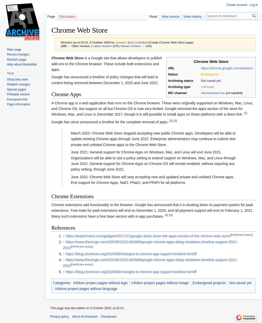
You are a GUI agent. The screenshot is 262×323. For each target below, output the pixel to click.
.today (248, 234)
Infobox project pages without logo (100, 283)
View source (170, 16)
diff (115, 46)
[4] (166, 215)
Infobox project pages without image (160, 283)
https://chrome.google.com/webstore (227, 68)
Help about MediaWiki (22, 64)
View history (192, 16)
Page (51, 16)
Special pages (16, 89)
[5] (170, 215)
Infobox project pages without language (86, 289)
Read (153, 16)
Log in (253, 5)
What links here (17, 79)
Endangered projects (209, 283)
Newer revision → (133, 46)
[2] (171, 120)
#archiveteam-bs (213, 93)
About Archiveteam (85, 316)
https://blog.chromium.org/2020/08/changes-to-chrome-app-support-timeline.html (130, 254)
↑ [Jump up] (64, 236)
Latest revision (102, 46)
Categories (61, 283)
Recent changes (18, 54)
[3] (175, 120)
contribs (141, 42)
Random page (16, 59)
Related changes (18, 84)
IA (232, 234)
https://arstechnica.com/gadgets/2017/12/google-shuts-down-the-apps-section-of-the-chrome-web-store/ (148, 236)
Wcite (239, 234)
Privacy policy (59, 316)
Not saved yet (241, 283)
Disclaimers (109, 316)
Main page (14, 49)
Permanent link (17, 99)
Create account (236, 5)
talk (131, 42)
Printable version (18, 94)
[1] (245, 113)
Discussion (67, 16)
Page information (18, 104)
